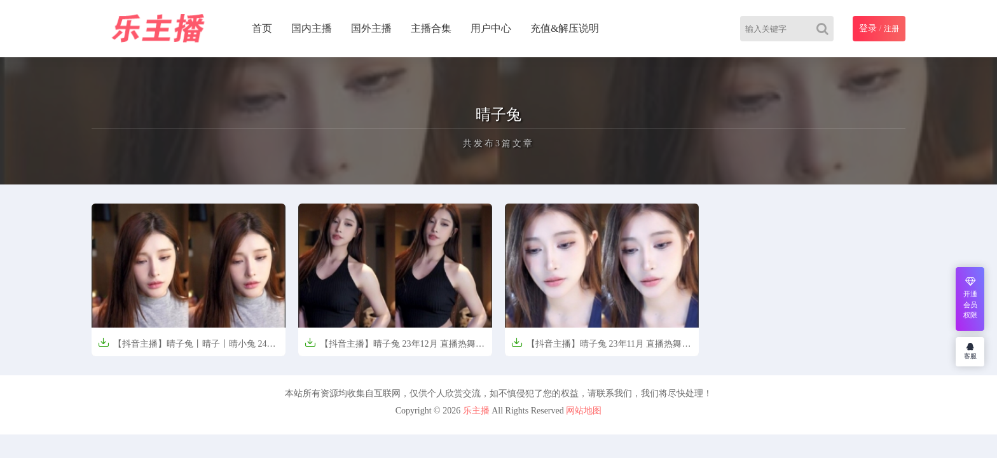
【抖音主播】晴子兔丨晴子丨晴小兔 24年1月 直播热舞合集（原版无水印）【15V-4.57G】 (187, 348)
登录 (868, 28)
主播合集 (431, 28)
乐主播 (476, 410)
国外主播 (371, 28)
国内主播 (311, 28)
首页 (262, 28)
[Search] (825, 28)
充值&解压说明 (564, 28)
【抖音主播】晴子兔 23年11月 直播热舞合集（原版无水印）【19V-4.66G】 (601, 348)
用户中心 (491, 28)
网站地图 (584, 410)
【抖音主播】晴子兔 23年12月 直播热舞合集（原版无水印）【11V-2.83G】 (395, 348)
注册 (891, 28)
